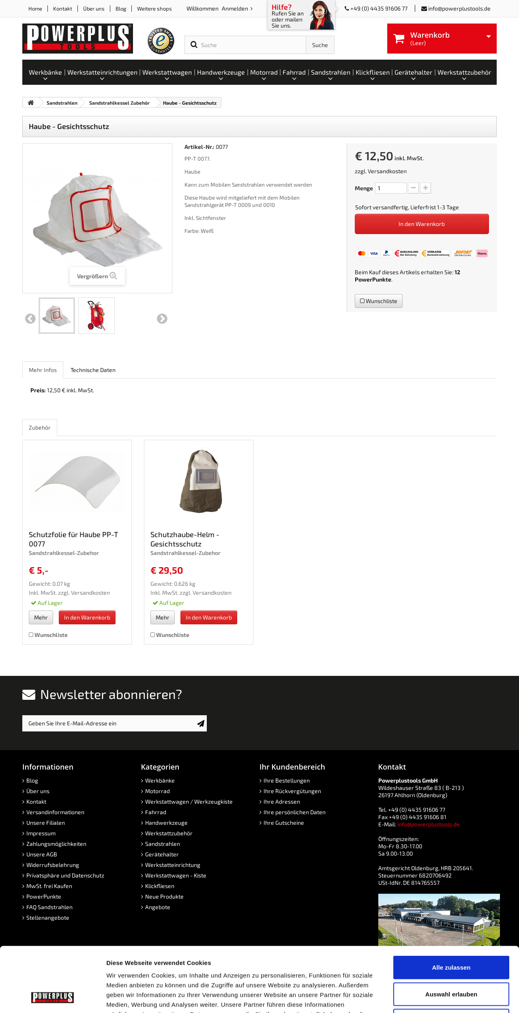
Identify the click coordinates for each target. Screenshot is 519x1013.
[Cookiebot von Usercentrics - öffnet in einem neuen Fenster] (52, 997)
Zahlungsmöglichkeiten (56, 843)
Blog (121, 8)
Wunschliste (378, 300)
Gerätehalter (162, 854)
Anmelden (235, 8)
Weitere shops (154, 8)
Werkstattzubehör (169, 833)
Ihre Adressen (282, 801)
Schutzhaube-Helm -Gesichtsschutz (184, 539)
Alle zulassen (451, 906)
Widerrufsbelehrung (52, 864)
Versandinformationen (55, 812)
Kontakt (62, 8)
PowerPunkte (373, 279)
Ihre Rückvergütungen (292, 790)
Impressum (41, 833)
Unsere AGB (41, 854)
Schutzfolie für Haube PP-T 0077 (73, 539)
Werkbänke (160, 780)
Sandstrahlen (162, 843)
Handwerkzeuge (166, 822)
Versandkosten (387, 171)
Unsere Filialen (45, 822)
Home (35, 8)
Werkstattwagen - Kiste (175, 875)
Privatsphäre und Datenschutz (65, 875)
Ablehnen (451, 959)
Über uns (94, 8)
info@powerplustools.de (459, 8)
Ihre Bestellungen (287, 780)
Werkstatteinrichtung (172, 864)
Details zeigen (431, 997)
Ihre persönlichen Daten (295, 812)
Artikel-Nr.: (199, 146)
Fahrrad (155, 812)
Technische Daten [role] (93, 369)
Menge (364, 188)
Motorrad (157, 790)
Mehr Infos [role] (43, 369)
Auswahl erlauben (451, 933)
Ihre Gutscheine (284, 822)
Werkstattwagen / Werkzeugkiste (189, 801)
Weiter (162, 319)
